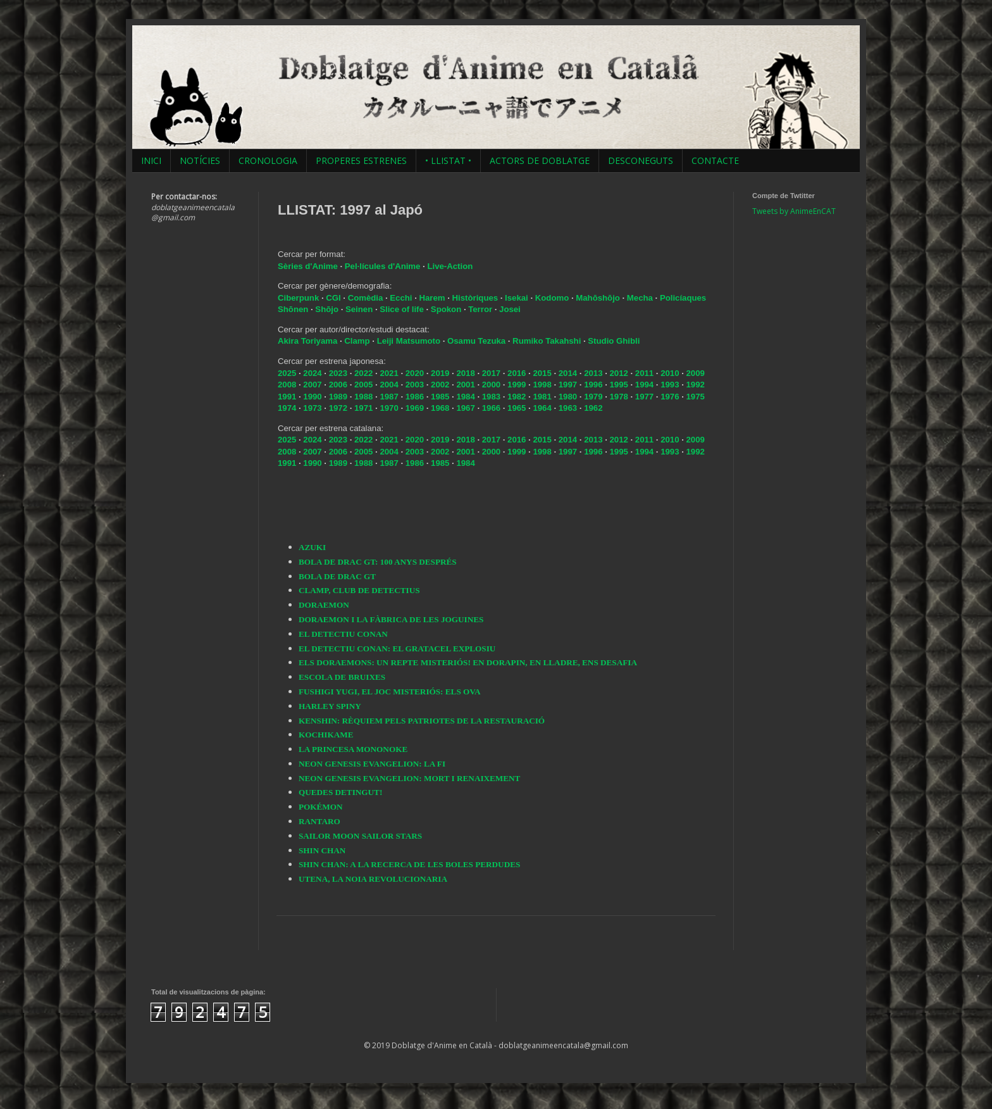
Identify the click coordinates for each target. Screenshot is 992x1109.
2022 (363, 373)
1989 (338, 396)
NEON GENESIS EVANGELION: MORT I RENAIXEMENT (409, 778)
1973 (312, 408)
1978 (618, 396)
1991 (287, 396)
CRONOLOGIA (268, 160)
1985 (440, 396)
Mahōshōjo (598, 298)
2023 (338, 373)
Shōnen (294, 309)
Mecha (641, 298)
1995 (618, 384)
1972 (338, 408)
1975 (695, 396)
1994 (644, 384)
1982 (516, 396)
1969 (415, 408)
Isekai (517, 298)
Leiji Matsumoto (408, 341)
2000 (491, 384)
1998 (542, 384)
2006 (338, 384)
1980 (568, 396)
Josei (510, 309)
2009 (695, 373)
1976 (669, 396)
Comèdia (366, 298)
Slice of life (402, 309)
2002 (440, 384)
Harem (433, 298)
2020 (415, 373)
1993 (669, 384)
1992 (695, 384)
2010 (669, 373)
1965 (516, 408)
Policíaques (683, 298)
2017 (491, 373)
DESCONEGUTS (640, 160)
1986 (415, 396)
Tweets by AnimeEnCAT (794, 211)
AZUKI (312, 547)
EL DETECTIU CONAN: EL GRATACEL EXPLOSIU (397, 648)
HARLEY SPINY (330, 706)
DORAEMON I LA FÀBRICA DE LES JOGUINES (391, 619)
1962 (593, 408)
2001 (465, 384)
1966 (491, 408)
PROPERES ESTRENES (361, 160)
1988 (363, 396)
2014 (568, 373)
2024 (312, 373)
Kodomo (553, 298)
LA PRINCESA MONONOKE (353, 749)
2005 (363, 384)
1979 (593, 396)
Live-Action (450, 266)
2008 (287, 384)
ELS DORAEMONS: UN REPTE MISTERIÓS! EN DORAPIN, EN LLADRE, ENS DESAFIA (468, 662)
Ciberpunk (299, 298)
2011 (644, 373)
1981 (542, 396)
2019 (440, 373)
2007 (312, 384)
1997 (568, 384)
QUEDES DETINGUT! (340, 792)
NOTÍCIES (200, 160)
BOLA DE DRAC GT (337, 576)
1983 (491, 396)
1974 (287, 408)
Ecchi (402, 298)
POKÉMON (321, 806)
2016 (516, 373)
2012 (618, 373)
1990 (312, 396)
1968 (440, 408)
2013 (593, 373)
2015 (542, 373)
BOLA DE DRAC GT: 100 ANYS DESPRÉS (378, 562)
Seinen (360, 309)
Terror (481, 309)
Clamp (356, 341)
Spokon (447, 309)
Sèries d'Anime (308, 266)
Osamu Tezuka (476, 341)
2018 (465, 373)
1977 (644, 396)
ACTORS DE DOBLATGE (540, 160)
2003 (415, 384)
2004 (389, 384)
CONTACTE (715, 160)
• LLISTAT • (448, 160)
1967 (465, 408)
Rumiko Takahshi (546, 341)
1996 (593, 384)
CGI (334, 298)
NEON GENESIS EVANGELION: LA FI (372, 763)
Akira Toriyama (307, 341)
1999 (516, 384)
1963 (568, 408)
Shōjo (327, 309)
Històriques (476, 298)
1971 (363, 408)
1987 (389, 396)
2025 (287, 373)
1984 (465, 396)
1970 (389, 408)
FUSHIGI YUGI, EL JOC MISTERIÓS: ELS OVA (390, 691)
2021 (389, 373)
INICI (151, 160)
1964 (542, 408)
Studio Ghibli (614, 341)
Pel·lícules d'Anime (383, 266)
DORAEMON (324, 605)
